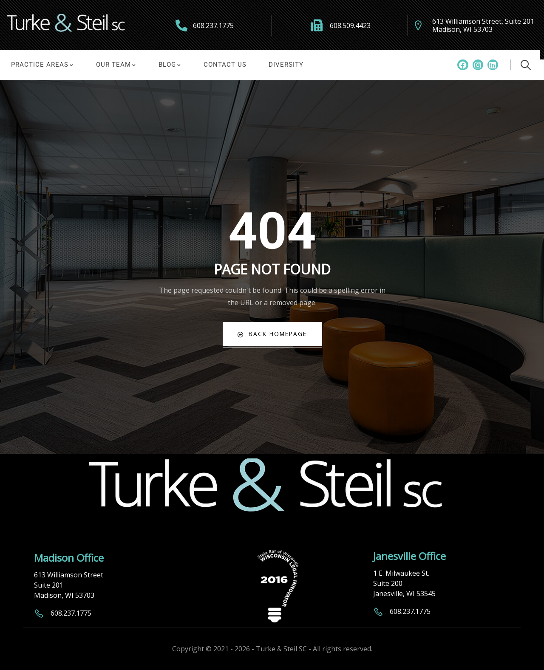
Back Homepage (272, 334)
